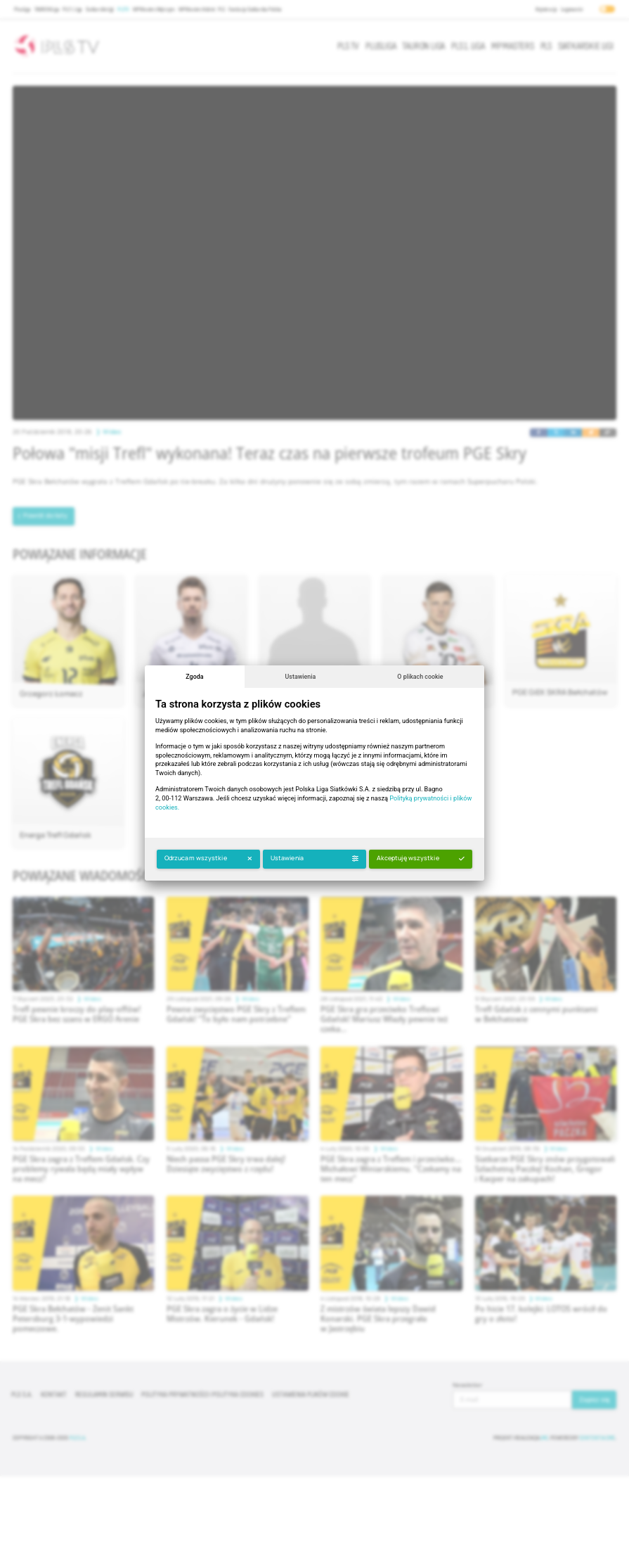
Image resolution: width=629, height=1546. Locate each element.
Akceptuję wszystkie (421, 858)
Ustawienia (300, 676)
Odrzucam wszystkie (208, 858)
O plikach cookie (420, 676)
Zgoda (194, 676)
